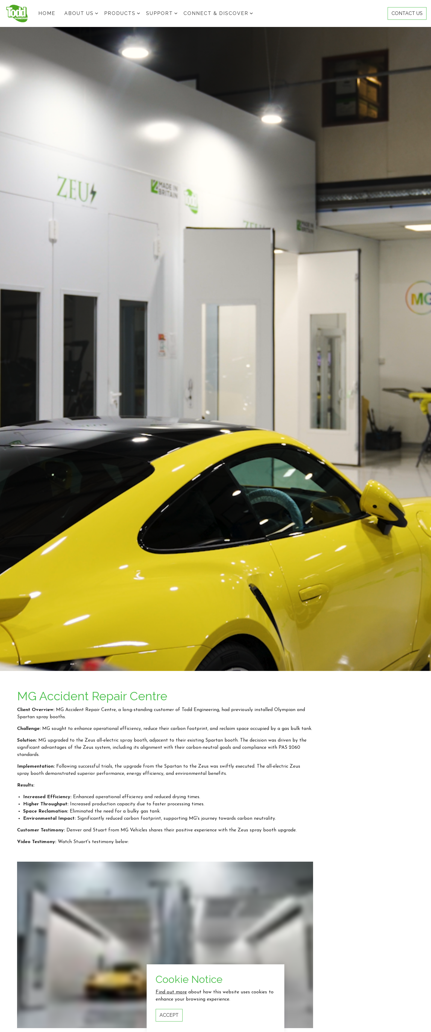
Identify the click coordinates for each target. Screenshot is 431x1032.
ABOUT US (79, 13)
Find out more (171, 992)
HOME (46, 13)
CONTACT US (407, 13)
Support (159, 13)
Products (120, 13)
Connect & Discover (215, 13)
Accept (169, 1015)
